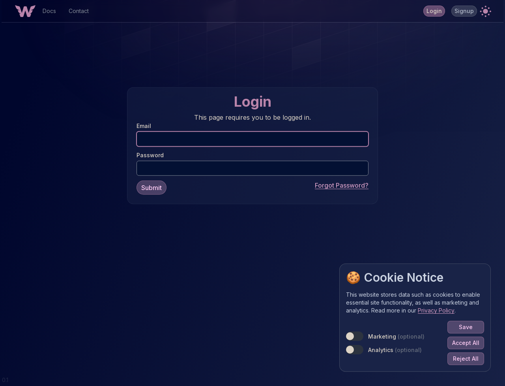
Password (150, 154)
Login (434, 11)
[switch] (354, 336)
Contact (79, 11)
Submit (151, 187)
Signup (464, 11)
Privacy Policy (436, 310)
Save (466, 327)
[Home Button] (25, 11)
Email (144, 125)
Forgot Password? (341, 185)
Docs (49, 11)
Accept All (465, 342)
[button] (485, 11)
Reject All (466, 358)
